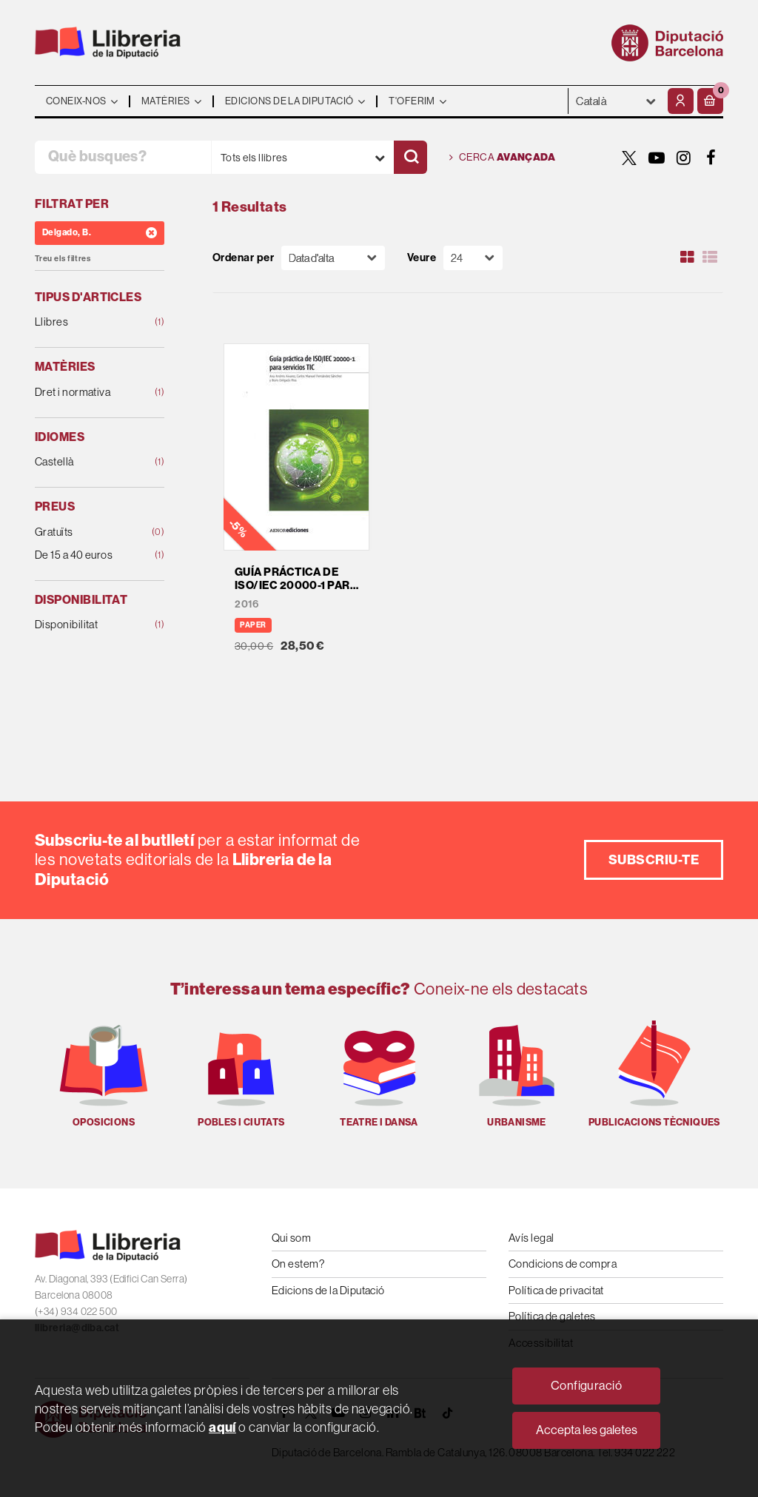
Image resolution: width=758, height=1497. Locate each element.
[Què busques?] (123, 157)
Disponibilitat (88, 624)
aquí (222, 1427)
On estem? (298, 1263)
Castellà (88, 462)
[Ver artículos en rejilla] (687, 257)
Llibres (88, 322)
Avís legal (531, 1237)
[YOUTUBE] (656, 157)
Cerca (502, 157)
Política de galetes (552, 1316)
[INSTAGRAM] (684, 157)
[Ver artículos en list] (709, 257)
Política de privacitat (556, 1290)
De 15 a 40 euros (88, 555)
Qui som (291, 1237)
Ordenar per (243, 257)
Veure (421, 257)
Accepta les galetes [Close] (586, 1430)
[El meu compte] (681, 101)
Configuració (586, 1386)
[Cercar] (410, 157)
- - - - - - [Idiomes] (616, 101)
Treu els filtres (62, 259)
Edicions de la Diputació (328, 1290)
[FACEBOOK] (711, 157)
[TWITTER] (629, 157)
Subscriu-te (653, 860)
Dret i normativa (88, 392)
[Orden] (333, 258)
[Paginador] (473, 258)
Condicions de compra (563, 1263)
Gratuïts (88, 532)
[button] (710, 101)
